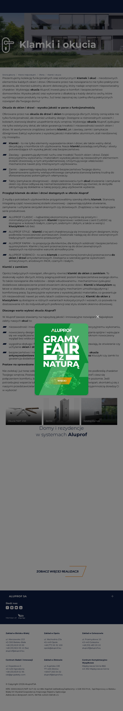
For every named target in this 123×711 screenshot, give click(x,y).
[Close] (97, 316)
